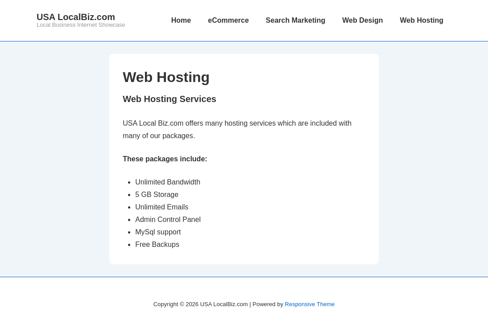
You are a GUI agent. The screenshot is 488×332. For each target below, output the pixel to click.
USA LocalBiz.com (76, 17)
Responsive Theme (310, 304)
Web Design (362, 20)
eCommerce (228, 20)
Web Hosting (421, 20)
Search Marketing (295, 20)
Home (181, 20)
